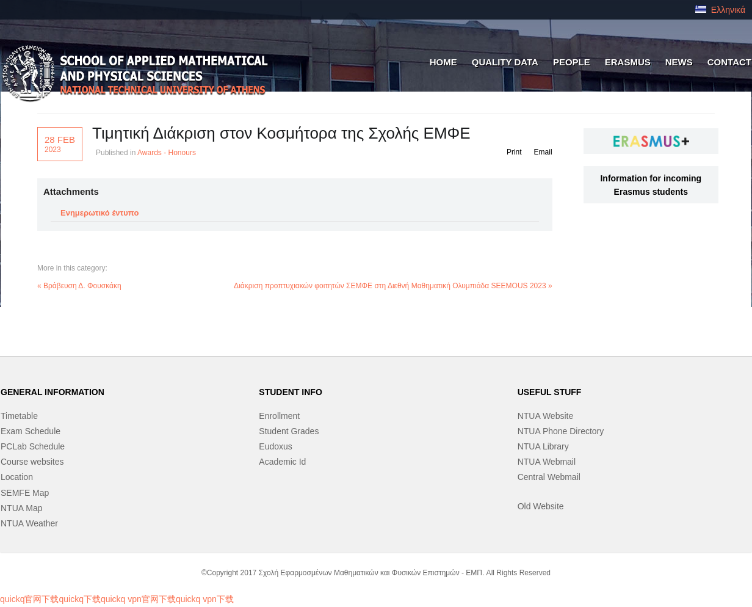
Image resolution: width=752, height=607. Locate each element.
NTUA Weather (29, 523)
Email (543, 152)
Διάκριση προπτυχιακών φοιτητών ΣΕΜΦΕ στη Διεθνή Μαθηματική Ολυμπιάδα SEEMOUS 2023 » (393, 286)
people (571, 62)
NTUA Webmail (547, 462)
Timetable (19, 416)
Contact (729, 62)
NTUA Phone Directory (561, 431)
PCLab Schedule (33, 446)
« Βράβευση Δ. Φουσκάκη (79, 286)
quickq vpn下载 (205, 599)
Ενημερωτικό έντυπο (99, 212)
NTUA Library (543, 446)
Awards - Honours (166, 152)
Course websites (32, 462)
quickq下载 (79, 599)
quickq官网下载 (29, 599)
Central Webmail (549, 477)
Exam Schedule (30, 431)
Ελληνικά (720, 10)
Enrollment (279, 416)
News (679, 62)
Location (17, 477)
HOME (443, 62)
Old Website (541, 506)
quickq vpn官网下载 (138, 599)
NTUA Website (546, 416)
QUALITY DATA (505, 62)
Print (514, 152)
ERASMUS (628, 62)
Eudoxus (275, 446)
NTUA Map (21, 508)
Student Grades (289, 431)
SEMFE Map (25, 493)
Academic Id (282, 462)
